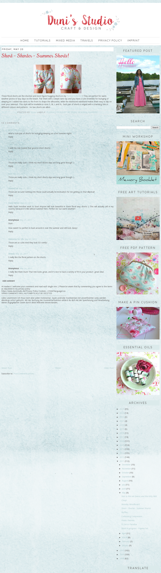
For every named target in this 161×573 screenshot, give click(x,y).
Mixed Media (65, 40)
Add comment (8, 281)
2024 (122, 413)
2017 (122, 437)
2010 (122, 550)
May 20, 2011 (20, 130)
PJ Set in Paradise (129, 524)
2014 (122, 449)
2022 (122, 417)
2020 (122, 425)
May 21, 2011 (19, 159)
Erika (10, 144)
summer (93, 112)
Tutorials (42, 40)
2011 (122, 461)
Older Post (109, 368)
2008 (122, 558)
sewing (82, 112)
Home (24, 40)
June (124, 489)
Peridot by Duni (67, 112)
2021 (122, 421)
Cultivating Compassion (131, 516)
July (123, 485)
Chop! (124, 500)
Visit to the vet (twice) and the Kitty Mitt (139, 496)
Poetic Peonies (127, 520)
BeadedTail (13, 188)
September (126, 477)
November (126, 469)
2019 (122, 429)
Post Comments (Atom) (24, 373)
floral (51, 112)
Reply (10, 137)
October (125, 473)
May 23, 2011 (22, 254)
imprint (133, 40)
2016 (122, 441)
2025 (122, 409)
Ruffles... (125, 512)
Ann (10, 159)
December (126, 465)
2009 (122, 554)
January (125, 545)
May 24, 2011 (26, 268)
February (126, 541)
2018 (122, 433)
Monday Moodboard (130, 504)
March (124, 537)
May (124, 493)
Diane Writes (13, 203)
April (124, 533)
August (125, 481)
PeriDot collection (74, 96)
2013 (122, 453)
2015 (122, 445)
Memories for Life (16, 239)
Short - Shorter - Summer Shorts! (136, 508)
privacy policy (110, 40)
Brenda (11, 254)
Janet (10, 130)
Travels (86, 40)
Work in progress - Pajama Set (134, 528)
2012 (122, 457)
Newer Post (6, 368)
